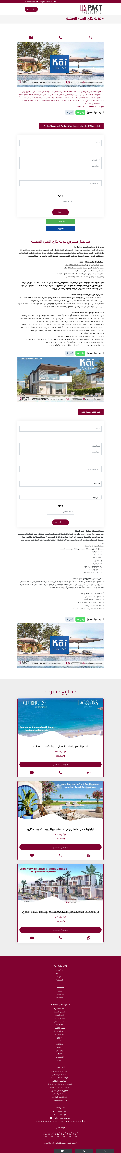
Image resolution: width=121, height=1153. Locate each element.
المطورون (59, 980)
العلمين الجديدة (59, 1012)
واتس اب (80, 112)
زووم (60, 228)
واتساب (61, 221)
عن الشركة (59, 973)
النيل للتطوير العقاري (59, 1100)
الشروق (59, 1037)
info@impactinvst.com (45, 1)
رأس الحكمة (59, 1041)
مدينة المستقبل (59, 1031)
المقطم (59, 1060)
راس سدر (59, 1050)
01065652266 (28, 1)
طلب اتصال (31, 9)
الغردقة (59, 1047)
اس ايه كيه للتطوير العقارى (60, 1087)
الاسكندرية (60, 1057)
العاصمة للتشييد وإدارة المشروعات (59, 1084)
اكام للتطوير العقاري (59, 1074)
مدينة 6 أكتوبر (59, 1028)
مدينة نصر (59, 1044)
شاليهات (59, 997)
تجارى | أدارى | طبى (59, 994)
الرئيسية (60, 970)
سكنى (59, 991)
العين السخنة (59, 1015)
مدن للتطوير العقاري (59, 1094)
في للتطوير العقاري (59, 1097)
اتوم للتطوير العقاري (59, 1081)
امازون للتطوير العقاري (59, 1090)
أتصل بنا (70, 112)
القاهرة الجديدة (59, 1018)
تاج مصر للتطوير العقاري (59, 1077)
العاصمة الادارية (59, 1008)
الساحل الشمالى (59, 1021)
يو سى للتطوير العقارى (59, 1071)
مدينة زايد (59, 1024)
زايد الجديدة (59, 1034)
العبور (59, 1053)
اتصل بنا (59, 976)
